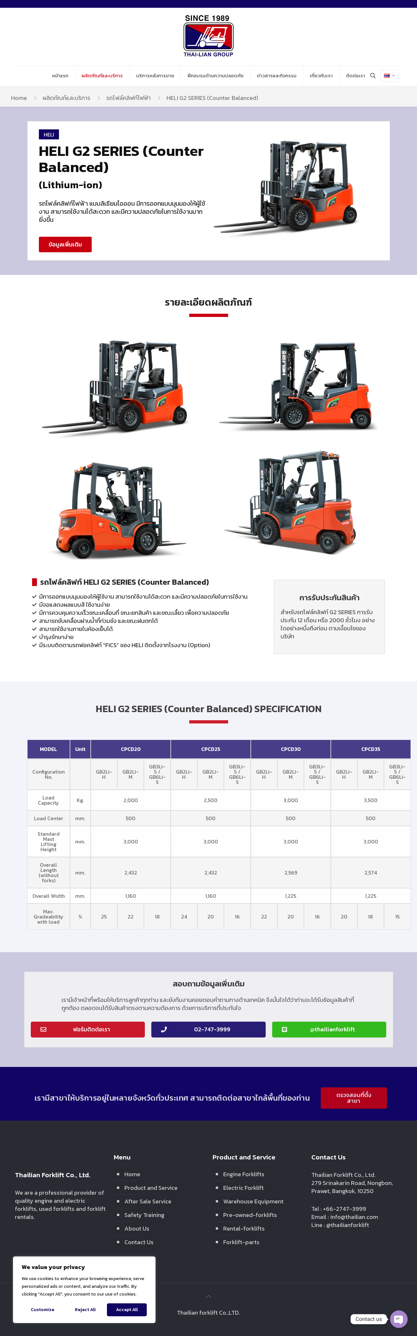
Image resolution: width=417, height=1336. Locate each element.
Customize (42, 1309)
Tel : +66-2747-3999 (338, 1208)
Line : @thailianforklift (340, 1225)
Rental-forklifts (244, 1228)
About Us (136, 1228)
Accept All (127, 1309)
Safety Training (144, 1215)
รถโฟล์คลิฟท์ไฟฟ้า (128, 97)
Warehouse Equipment (253, 1201)
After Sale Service (147, 1201)
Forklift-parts (241, 1242)
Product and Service (151, 1187)
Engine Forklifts (243, 1174)
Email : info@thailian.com (344, 1216)
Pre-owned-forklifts (250, 1215)
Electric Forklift (243, 1187)
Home (19, 97)
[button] (65, 244)
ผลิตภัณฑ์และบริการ (66, 97)
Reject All (85, 1309)
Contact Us (139, 1242)
